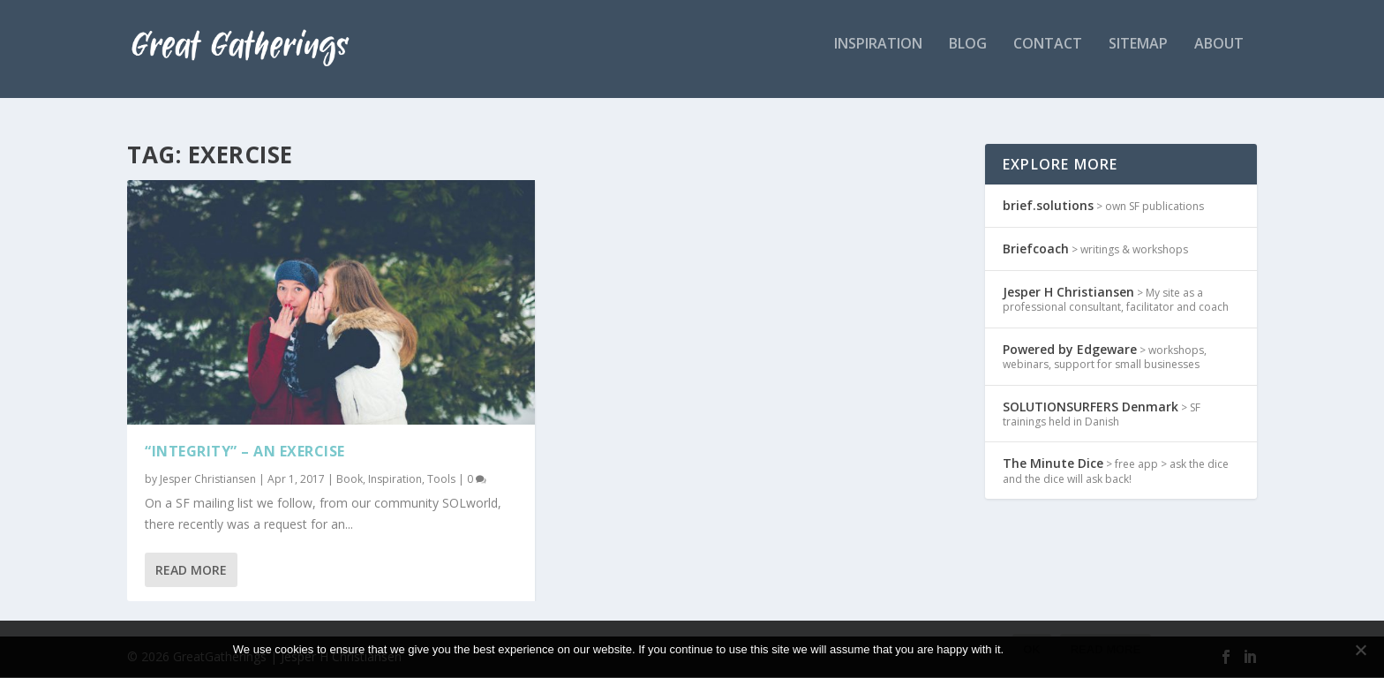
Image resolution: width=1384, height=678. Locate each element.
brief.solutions (1048, 206)
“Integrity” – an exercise (245, 452)
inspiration (878, 56)
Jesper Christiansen (208, 479)
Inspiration (395, 479)
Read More (191, 570)
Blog (968, 56)
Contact (1047, 56)
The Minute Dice (1053, 464)
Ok (1032, 649)
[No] (1360, 650)
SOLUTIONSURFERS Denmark (1090, 407)
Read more (1105, 649)
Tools (441, 479)
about (1219, 56)
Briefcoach (1036, 249)
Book (349, 479)
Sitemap (1138, 56)
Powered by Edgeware (1070, 350)
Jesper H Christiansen (1068, 292)
